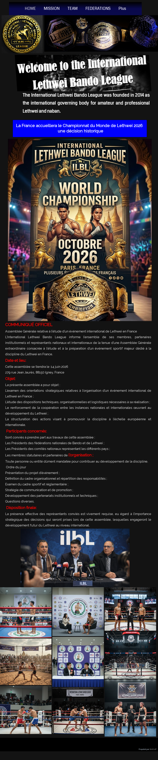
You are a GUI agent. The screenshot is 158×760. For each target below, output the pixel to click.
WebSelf (153, 749)
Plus (122, 8)
